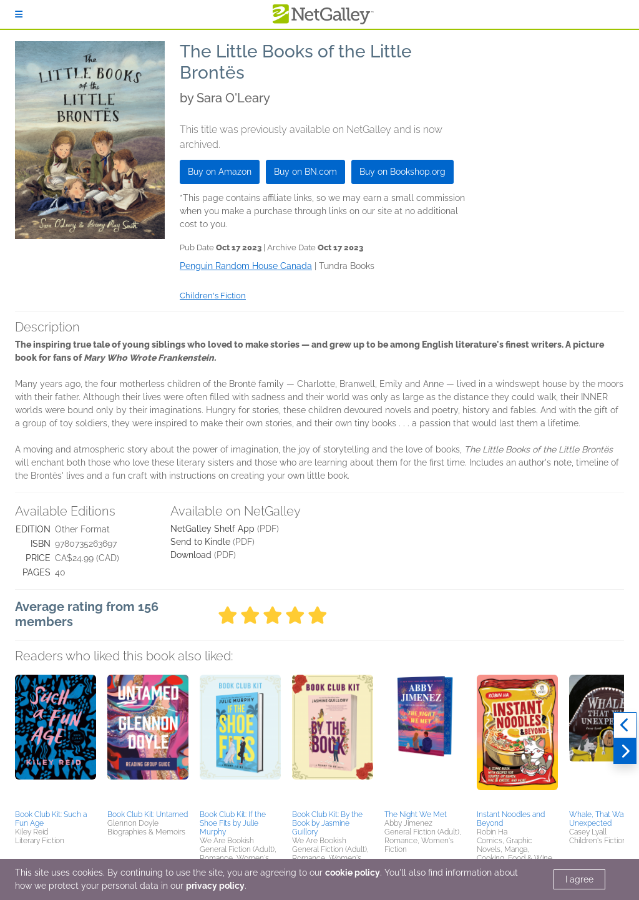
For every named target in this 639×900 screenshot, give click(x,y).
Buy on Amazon (219, 172)
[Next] (625, 751)
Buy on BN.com (305, 172)
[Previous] (625, 725)
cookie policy (352, 873)
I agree (579, 879)
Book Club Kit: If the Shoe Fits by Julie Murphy (233, 823)
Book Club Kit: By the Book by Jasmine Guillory (327, 823)
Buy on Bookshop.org (402, 172)
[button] (55, 740)
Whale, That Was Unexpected (598, 819)
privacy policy (215, 886)
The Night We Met (415, 814)
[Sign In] (18, 14)
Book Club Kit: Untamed (147, 814)
